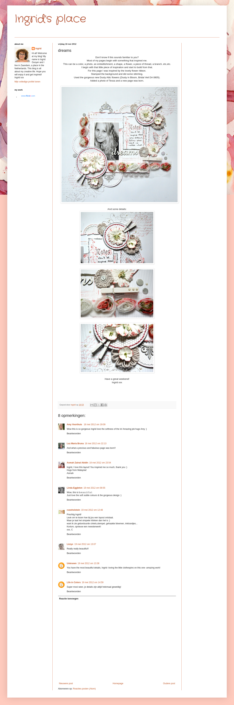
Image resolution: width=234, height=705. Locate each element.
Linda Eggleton (75, 488)
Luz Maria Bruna (75, 443)
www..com (28, 96)
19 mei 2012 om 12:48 (92, 510)
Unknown (72, 563)
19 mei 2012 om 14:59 (92, 582)
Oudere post (169, 683)
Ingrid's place (50, 19)
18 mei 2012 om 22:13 (95, 443)
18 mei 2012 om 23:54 (100, 462)
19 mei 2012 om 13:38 (88, 563)
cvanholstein (73, 510)
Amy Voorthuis (75, 424)
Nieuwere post (66, 683)
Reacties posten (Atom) (84, 688)
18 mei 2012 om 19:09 (94, 424)
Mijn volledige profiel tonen (27, 81)
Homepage (118, 683)
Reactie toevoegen (68, 598)
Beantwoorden (74, 433)
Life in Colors (74, 582)
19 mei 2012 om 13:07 (85, 544)
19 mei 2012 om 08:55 (94, 488)
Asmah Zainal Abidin (77, 462)
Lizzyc (70, 544)
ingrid (38, 48)
